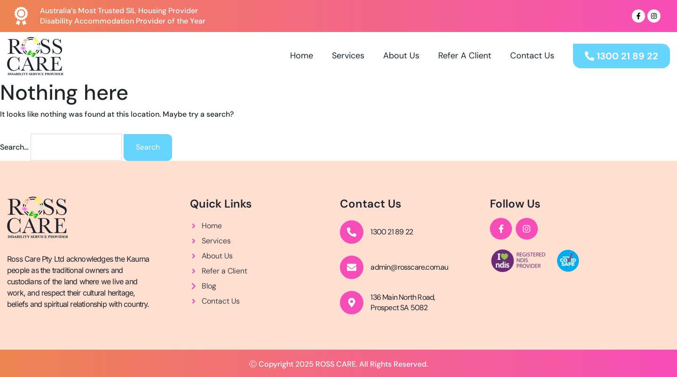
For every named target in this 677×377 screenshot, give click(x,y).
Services (348, 55)
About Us (401, 55)
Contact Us (532, 55)
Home (301, 55)
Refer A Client (464, 55)
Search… (14, 147)
